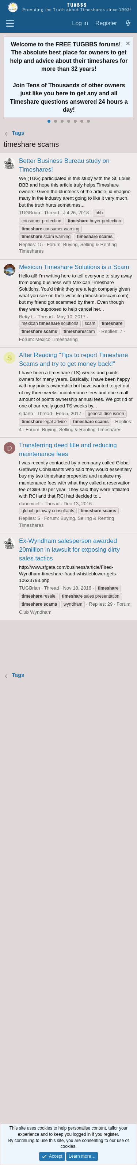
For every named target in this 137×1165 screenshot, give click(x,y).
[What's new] (128, 23)
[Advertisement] (68, 902)
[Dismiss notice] (127, 44)
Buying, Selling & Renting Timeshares (82, 429)
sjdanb (26, 413)
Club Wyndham (35, 612)
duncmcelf (30, 503)
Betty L (26, 316)
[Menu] (10, 24)
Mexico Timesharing (56, 339)
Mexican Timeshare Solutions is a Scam (74, 267)
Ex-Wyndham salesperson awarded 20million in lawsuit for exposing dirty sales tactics (69, 549)
